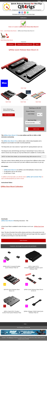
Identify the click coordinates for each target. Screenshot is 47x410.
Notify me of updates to (23, 24)
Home (39, 1)
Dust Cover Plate (32, 120)
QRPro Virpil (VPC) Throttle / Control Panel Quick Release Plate (11, 312)
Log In (44, 1)
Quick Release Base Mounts (10, 30)
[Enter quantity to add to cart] (27, 129)
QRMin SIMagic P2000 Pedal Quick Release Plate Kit (33, 312)
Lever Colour (31, 113)
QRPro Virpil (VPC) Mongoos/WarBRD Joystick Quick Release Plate (33, 268)
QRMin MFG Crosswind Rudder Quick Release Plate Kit (11, 267)
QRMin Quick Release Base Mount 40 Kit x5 (33, 290)
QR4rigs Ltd (11, 337)
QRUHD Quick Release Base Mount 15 (12, 290)
